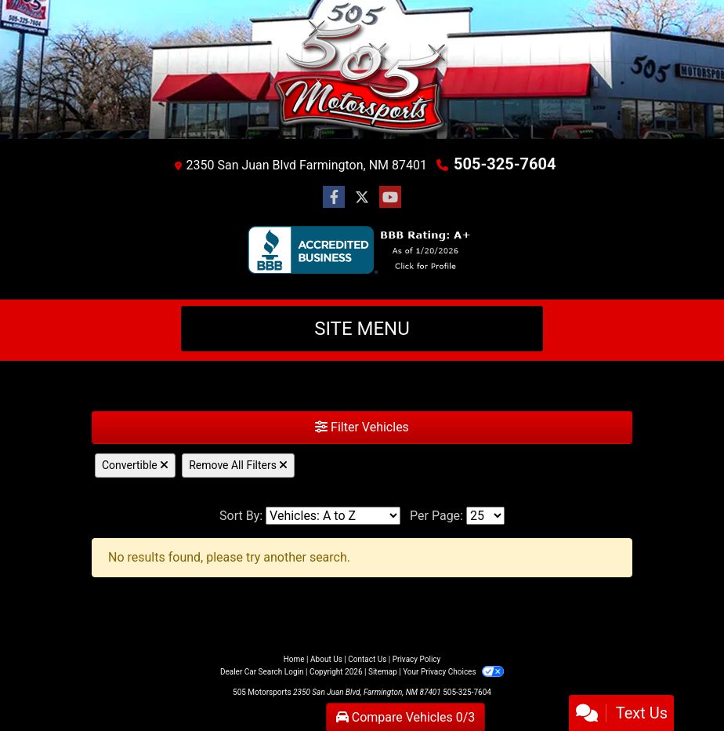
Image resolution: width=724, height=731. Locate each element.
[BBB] (362, 250)
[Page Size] (485, 516)
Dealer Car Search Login (262, 671)
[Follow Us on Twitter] (362, 197)
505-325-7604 (505, 164)
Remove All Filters (238, 465)
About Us (326, 659)
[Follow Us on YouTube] (390, 197)
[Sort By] (333, 516)
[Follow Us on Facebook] (334, 197)
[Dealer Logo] (362, 80)
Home (294, 659)
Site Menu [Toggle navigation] (362, 329)
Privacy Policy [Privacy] (417, 659)
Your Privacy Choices (453, 671)
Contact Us (367, 659)
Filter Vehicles (362, 427)
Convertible (135, 465)
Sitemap (382, 671)
